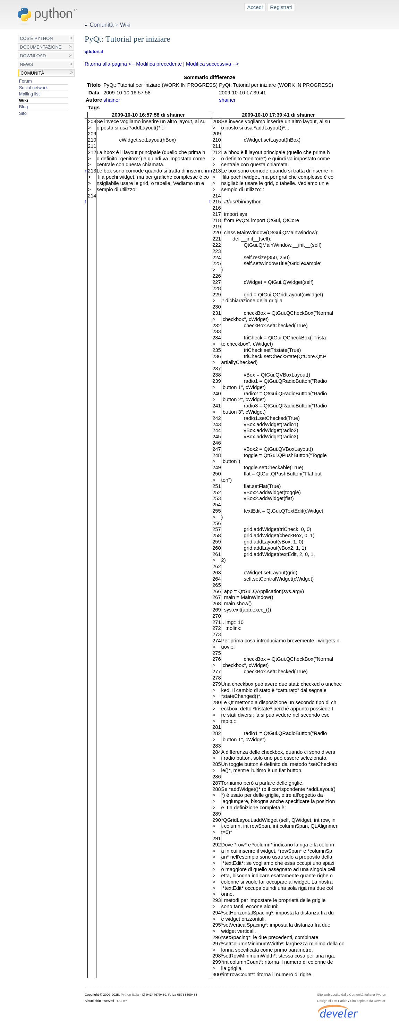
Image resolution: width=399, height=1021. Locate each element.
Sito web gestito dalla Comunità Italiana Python (351, 994)
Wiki (23, 100)
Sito (23, 113)
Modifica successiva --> (212, 64)
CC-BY (122, 1001)
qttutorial (94, 51)
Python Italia (130, 994)
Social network (33, 87)
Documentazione (40, 47)
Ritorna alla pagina (106, 64)
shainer (111, 100)
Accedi (255, 7)
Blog (23, 106)
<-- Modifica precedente (155, 64)
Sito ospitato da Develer (367, 1001)
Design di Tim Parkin (332, 1001)
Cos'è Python (36, 38)
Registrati (281, 7)
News (26, 64)
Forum (25, 81)
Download (33, 55)
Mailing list (29, 93)
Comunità (32, 73)
